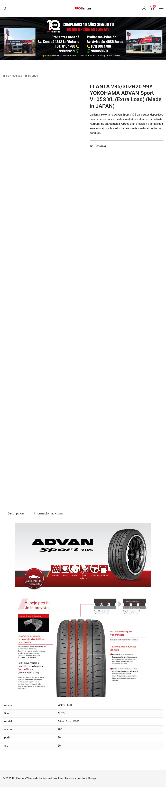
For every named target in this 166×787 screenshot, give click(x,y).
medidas (17, 75)
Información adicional (48, 513)
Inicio (6, 75)
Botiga (92, 778)
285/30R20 (31, 75)
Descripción (16, 513)
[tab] (16, 513)
